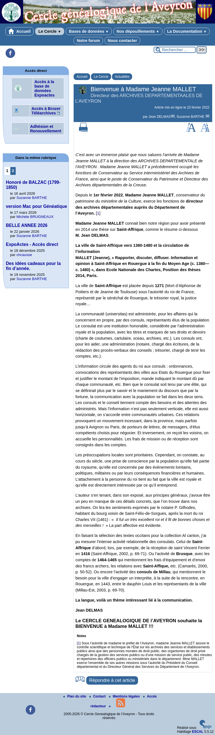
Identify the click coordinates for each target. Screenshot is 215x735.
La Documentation (187, 31)
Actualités (122, 77)
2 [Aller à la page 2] (13, 170)
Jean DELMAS (160, 117)
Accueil (19, 31)
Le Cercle (49, 31)
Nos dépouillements (137, 31)
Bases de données (89, 31)
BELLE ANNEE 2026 (26, 225)
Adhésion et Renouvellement (45, 128)
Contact (98, 696)
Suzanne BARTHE (191, 117)
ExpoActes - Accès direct (32, 244)
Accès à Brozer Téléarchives (45, 110)
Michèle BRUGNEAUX (35, 217)
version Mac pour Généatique (36, 206)
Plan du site (75, 696)
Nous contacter (122, 40)
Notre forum (88, 40)
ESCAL (198, 732)
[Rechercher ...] (175, 50)
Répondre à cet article (112, 680)
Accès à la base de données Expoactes (44, 88)
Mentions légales (125, 696)
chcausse (24, 255)
